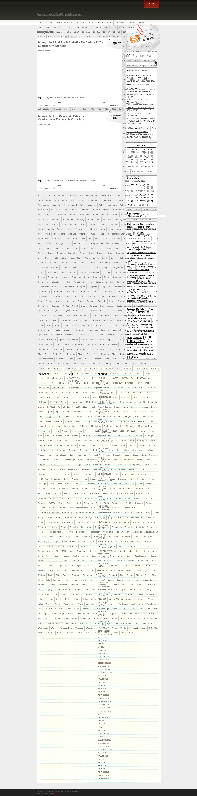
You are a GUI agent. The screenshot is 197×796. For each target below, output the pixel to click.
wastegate (43, 628)
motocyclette (128, 441)
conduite (71, 292)
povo (40, 493)
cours (112, 301)
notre (71, 455)
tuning (77, 590)
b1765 (106, 239)
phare (65, 479)
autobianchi (43, 239)
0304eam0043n (105, 22)
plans (59, 484)
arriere (69, 229)
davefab (42, 316)
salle (110, 542)
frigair (130, 359)
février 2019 (103, 656)
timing (139, 575)
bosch (51, 253)
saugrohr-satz (151, 542)
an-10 (55, 224)
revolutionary (151, 532)
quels (98, 503)
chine (62, 272)
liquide (116, 412)
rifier (108, 537)
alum (136, 215)
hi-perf (94, 378)
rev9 (128, 532)
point (139, 484)
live (136, 412)
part (106, 469)
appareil (125, 224)
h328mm (85, 373)
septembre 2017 (105, 711)
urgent (50, 599)
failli (111, 349)
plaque (68, 484)
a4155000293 (139, 195)
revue (52, 537)
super (98, 561)
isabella (55, 393)
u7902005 (65, 594)
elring (100, 335)
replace (42, 532)
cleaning (97, 277)
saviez (41, 546)
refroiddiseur (82, 522)
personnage (88, 474)
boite (101, 248)
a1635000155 (137, 176)
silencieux (81, 551)
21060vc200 (147, 70)
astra (119, 229)
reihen (54, 527)
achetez (92, 205)
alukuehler (126, 215)
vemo (99, 604)
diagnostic (43, 320)
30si (93, 109)
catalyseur (43, 268)
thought (113, 575)
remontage (86, 527)
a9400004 (106, 200)
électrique (70, 335)
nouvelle (117, 455)
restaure (109, 532)
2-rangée (129, 66)
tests (50, 575)
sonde (58, 556)
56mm (140, 123)
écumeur (105, 330)
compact (56, 287)
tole (48, 580)
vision (103, 614)
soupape (96, 556)
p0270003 (98, 465)
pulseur (127, 498)
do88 (40, 325)
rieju (68, 537)
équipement (72, 340)
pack (146, 465)
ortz (61, 465)
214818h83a (143, 85)
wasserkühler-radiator (77, 623)
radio (139, 513)
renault (128, 527)
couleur (71, 301)
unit (99, 594)
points (148, 484)
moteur (59, 441)
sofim (49, 556)
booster (41, 253)
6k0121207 (141, 138)
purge (145, 498)
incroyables (43, 388)
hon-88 (51, 383)
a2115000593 (92, 191)
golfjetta (127, 368)
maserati (121, 421)
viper (62, 614)
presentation (81, 493)
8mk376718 (130, 162)
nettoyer (73, 450)
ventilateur (110, 604)
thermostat (88, 575)
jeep (141, 393)
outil (68, 465)
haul (124, 373)
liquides (127, 412)
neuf (94, 450)
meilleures (96, 426)
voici (48, 618)
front (139, 359)
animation (73, 224)
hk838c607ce (143, 378)
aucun (94, 234)
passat (122, 469)
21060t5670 (133, 70)
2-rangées (143, 66)
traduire (74, 585)
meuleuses (77, 431)
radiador (63, 508)
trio (131, 585)
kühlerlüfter (91, 402)
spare (121, 556)
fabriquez (82, 349)
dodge (57, 325)
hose (69, 383)
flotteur (134, 354)
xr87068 (153, 628)
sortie (67, 556)
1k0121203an (151, 51)
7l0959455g (127, 147)
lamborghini (96, 407)
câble (87, 258)
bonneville (147, 248)
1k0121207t (145, 56)
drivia (126, 325)
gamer (84, 364)
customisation (107, 306)
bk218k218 (117, 244)
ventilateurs (152, 604)
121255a (86, 32)
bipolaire (105, 244)
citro (155, 272)
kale (66, 397)
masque (131, 421)
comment (145, 282)
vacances (130, 599)
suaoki (81, 561)
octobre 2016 (104, 746)
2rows (75, 109)
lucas (89, 417)
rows (72, 542)
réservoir (68, 532)
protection (108, 498)
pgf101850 (43, 479)
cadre (114, 258)
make (48, 421)
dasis (146, 311)
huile (86, 383)
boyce (82, 253)
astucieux (149, 229)
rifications (98, 537)
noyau (135, 455)
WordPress (79, 791)
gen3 (133, 364)
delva (94, 316)
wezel (114, 628)
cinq (115, 272)
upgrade (139, 594)
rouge (55, 542)
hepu (85, 378)
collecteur (88, 282)
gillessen (72, 368)
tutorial (102, 590)
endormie (124, 335)
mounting (71, 445)
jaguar (112, 393)
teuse (66, 575)
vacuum (141, 599)
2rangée (57, 109)
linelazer (77, 412)
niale (111, 450)
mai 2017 (101, 724)
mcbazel (42, 426)
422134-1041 (138, 114)
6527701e (141, 133)
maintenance (149, 417)
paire (154, 465)
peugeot (142, 474)
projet (97, 498)
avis (90, 239)
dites (155, 320)
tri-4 (124, 585)
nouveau (82, 455)
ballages (116, 239)
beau (155, 239)
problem (42, 498)
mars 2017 (102, 730)
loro (58, 417)
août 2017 (102, 714)
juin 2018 (101, 682)
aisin (153, 210)
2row (66, 109)
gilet (63, 368)
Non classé (60, 455)
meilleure (83, 426)
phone (84, 479)
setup (50, 551)
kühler (63, 402)
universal (116, 594)
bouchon (61, 253)
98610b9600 (138, 171)
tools (67, 580)
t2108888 (100, 566)
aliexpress (50, 215)
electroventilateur (86, 335)
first (62, 354)
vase (80, 604)
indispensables (75, 388)
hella (77, 378)
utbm (85, 599)
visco (70, 614)
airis (129, 210)
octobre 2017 (104, 708)
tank (58, 570)
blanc (136, 244)
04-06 (133, 22)
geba (125, 364)
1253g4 (106, 32)
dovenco (109, 325)
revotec (42, 537)
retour (119, 532)
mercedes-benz (145, 426)
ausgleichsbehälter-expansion (121, 234)
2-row (154, 66)
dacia (138, 311)
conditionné (58, 292)
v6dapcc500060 (98, 599)
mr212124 (94, 445)
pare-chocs (73, 469)
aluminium (43, 219)
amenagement (121, 219)
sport (153, 556)
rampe (41, 517)
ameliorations (93, 219)
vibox (76, 609)
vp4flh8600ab (134, 618)
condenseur (149, 287)
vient (135, 609)
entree (41, 340)
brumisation (141, 253)
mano (78, 421)
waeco (41, 623)
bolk (127, 248)
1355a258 (99, 37)
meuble (65, 431)
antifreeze (93, 224)
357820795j (124, 109)
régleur (151, 522)
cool (83, 296)
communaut (43, 287)
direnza (77, 320)
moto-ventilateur (91, 441)
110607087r (43, 32)
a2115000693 (108, 191)
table (147, 566)
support (107, 561)
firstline (71, 354)
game (75, 364)
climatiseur (43, 282)
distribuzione (144, 320)
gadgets (66, 364)
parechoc (86, 469)
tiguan (130, 575)
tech (66, 570)
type (54, 594)
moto (78, 441)
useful (59, 599)
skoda (114, 551)
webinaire (91, 628)
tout (137, 580)
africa (106, 210)
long (40, 417)
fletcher (124, 354)
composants (119, 287)
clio (68, 282)
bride (109, 253)
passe (131, 469)
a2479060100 (124, 195)
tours (128, 580)
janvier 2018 (103, 698)
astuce (128, 229)
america (134, 219)
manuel (87, 421)
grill (145, 368)
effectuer (138, 330)
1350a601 (62, 37)
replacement (55, 532)
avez (82, 239)
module (128, 436)
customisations (124, 306)
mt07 (104, 445)
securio (121, 546)
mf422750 (132, 431)
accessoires (146, 200)
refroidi (95, 522)
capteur (93, 263)
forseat (97, 359)
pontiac (84, 489)
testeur (41, 575)
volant (66, 618)
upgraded (151, 594)
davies (52, 316)
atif (54, 234)
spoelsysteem (141, 556)
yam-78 (60, 633)
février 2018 (103, 695)
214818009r (129, 85)
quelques (88, 503)
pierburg (122, 479)
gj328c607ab (95, 368)
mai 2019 (101, 647)
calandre (124, 258)
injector (98, 388)
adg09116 (143, 205)
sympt (59, 566)
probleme (53, 498)
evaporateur (78, 344)
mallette (58, 421)
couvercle (143, 301)
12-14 (76, 32)
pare (62, 469)
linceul (66, 412)
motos (153, 441)
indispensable (58, 388)
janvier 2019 (103, 660)
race (148, 503)
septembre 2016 (105, 749)
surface (131, 561)
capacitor (46, 181)
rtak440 (82, 542)
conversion (56, 296)
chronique (94, 272)
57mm (149, 123)
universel (128, 594)
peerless (55, 474)
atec (48, 234)
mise (47, 436)
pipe (131, 479)
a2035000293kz (143, 186)
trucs (40, 590)
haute (139, 373)
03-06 (83, 22)
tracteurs (62, 585)
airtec (137, 210)
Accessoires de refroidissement (60, 14)
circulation (145, 272)
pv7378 (52, 503)
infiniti (88, 388)
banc (125, 239)
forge (88, 359)
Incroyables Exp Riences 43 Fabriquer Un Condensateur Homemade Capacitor (64, 117)
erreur (84, 340)
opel (80, 460)
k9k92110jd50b (54, 397)
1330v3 (51, 37)
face (92, 349)
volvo (96, 618)
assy (103, 229)
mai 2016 (101, 762)
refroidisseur (138, 522)
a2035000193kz (125, 186)
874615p (124, 152)
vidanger (116, 609)
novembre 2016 (104, 743)
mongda (138, 436)
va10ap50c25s (116, 599)
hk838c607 (113, 378)
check (41, 272)
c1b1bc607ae (61, 258)
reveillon (138, 532)
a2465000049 (92, 195)
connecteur (84, 292)
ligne (57, 412)
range (59, 517)
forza (115, 359)
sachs (92, 542)
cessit (74, 268)
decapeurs (72, 316)
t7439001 (126, 566)
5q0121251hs (142, 128)
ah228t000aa (118, 210)
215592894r (128, 90)
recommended (138, 517)
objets (152, 455)
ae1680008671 (70, 210)
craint (75, 306)
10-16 (121, 27)
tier (122, 575)
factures (101, 349)
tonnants (57, 580)
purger (154, 498)
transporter (102, 585)
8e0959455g (147, 157)
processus (66, 498)
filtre (47, 354)
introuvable (43, 393)
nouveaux (105, 455)
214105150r (131, 75)
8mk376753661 (146, 162)
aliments (62, 215)
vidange (105, 609)
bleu (48, 248)
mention (119, 426)
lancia (117, 407)
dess (136, 316)
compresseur (134, 287)
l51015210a (81, 407)
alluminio (105, 215)
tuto (94, 590)
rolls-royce (44, 542)
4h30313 (141, 119)
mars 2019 (102, 653)
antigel (104, 224)
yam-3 (51, 633)
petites (115, 474)
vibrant (85, 609)
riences (92, 181)
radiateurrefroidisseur (48, 513)
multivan (113, 445)
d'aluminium (91, 311)
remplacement (102, 527)
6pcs (151, 138)
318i (100, 109)
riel (76, 537)
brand (91, 253)
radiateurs (67, 513)
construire (109, 292)
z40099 (97, 633)
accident (56, 205)
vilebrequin (43, 614)
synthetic (69, 566)
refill (40, 522)
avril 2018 (102, 689)
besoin (77, 244)
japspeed (131, 393)
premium (68, 493)
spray (41, 561)
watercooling (66, 628)
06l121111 (74, 27)
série (142, 546)
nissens (42, 455)
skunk (122, 551)
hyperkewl (117, 383)
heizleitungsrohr (55, 378)
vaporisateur (69, 604)
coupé (81, 301)
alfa (40, 215)
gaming (107, 364)
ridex (60, 537)
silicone (93, 551)
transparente (87, 585)
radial (94, 508)
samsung (129, 542)
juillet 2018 (103, 679)
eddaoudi (117, 330)
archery (41, 229)
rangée (68, 517)
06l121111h (87, 27)
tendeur (129, 570)
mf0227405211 (100, 431)
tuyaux (132, 590)
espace (110, 340)
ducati (135, 325)
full (154, 359)
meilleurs (108, 426)
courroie (102, 301)
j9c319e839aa (88, 393)
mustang (132, 445)
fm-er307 (146, 354)
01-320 (74, 22)
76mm (127, 143)
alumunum (68, 219)
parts (113, 469)
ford (71, 359)
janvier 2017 (103, 737)
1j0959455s (137, 51)
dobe (48, 325)
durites (41, 330)
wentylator (104, 628)
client (107, 277)
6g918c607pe (126, 138)
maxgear (142, 421)
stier (73, 561)
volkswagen (85, 618)
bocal (93, 248)
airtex (146, 210)
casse (136, 263)
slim (130, 551)
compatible (69, 287)
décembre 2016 (104, 740)
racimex (42, 508)
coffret (76, 282)
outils (87, 465)
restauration (96, 532)
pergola (66, 474)
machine (118, 417)
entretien (51, 340)
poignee (130, 484)
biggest (94, 244)
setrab (41, 551)
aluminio (146, 215)
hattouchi (114, 373)
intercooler (153, 388)
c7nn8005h (76, 258)
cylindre (58, 311)
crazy (83, 306)
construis (121, 292)
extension (137, 344)
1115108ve (57, 32)
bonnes (135, 248)
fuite (147, 359)
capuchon (105, 263)
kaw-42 (105, 397)
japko (121, 393)
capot (73, 263)
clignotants (130, 277)
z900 (131, 633)
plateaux (79, 484)
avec (75, 239)
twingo (149, 590)
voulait (114, 618)
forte (106, 359)
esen (101, 340)
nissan (151, 450)
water (54, 628)
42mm (150, 114)
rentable (140, 527)
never (102, 450)
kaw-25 (95, 397)
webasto (79, 628)
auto (149, 234)
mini (40, 436)
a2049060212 (76, 191)
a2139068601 (60, 195)
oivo (56, 460)
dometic (75, 325)
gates (116, 364)
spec (129, 556)
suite (90, 561)
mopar (50, 441)
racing (52, 508)
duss (50, 330)
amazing (80, 219)
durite (154, 325)
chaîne (83, 268)
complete (92, 287)
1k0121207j (131, 56)
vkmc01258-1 (150, 614)
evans (66, 344)
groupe (57, 373)
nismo (142, 450)
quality (70, 503)
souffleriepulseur (80, 556)
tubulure (67, 590)
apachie (114, 224)
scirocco (84, 546)
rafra (147, 513)
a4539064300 (44, 200)
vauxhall (90, 604)
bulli (40, 258)
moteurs (69, 441)
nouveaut (93, 455)
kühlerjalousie (76, 402)
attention (83, 234)
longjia (49, 417)
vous (122, 618)
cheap (153, 268)
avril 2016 (102, 765)
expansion (125, 344)
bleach (154, 244)
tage (51, 570)
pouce (112, 489)
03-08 (92, 22)
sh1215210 (61, 551)
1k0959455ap (149, 61)
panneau (42, 469)
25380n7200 (142, 99)
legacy (145, 407)
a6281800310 (76, 200)
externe (148, 344)
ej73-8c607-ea (45, 335)
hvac (107, 383)
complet (81, 287)
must (122, 445)
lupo (97, 417)
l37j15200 (68, 407)
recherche (123, 517)
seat (93, 546)
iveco (76, 393)
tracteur (51, 585)
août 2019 (102, 637)
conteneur (134, 292)
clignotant (117, 277)
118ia (68, 32)
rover (64, 542)
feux (152, 349)
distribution (108, 320)
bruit (130, 253)
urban (41, 599)
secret (102, 546)
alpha (115, 215)
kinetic (146, 397)
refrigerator (67, 522)
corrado (49, 301)
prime (119, 493)
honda (61, 383)
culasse (93, 306)
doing (65, 325)
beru (69, 244)
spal (105, 556)
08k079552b (110, 27)
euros (57, 344)
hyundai (129, 383)
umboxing (77, 594)
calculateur (136, 258)
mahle (137, 417)
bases (147, 239)
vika (155, 609)
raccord (139, 503)
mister (75, 436)
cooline (121, 296)
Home (151, 4)
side (72, 551)
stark (56, 561)
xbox (143, 628)
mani (69, 98)
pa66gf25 (110, 465)
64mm (131, 133)
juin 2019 (101, 644)
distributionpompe (125, 320)
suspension (143, 561)
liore (98, 412)
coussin (131, 301)
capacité (63, 263)
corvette (60, 301)
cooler (102, 296)
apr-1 (142, 224)
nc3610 (142, 445)
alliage (72, 215)
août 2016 (102, 753)
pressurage (108, 493)
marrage (110, 421)
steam (65, 561)
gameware (95, 364)
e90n (58, 330)
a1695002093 (122, 181)
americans (146, 219)
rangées (79, 517)
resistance (81, 532)
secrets (111, 546)
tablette (42, 570)
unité (106, 594)
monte (41, 441)
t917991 (137, 566)
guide (67, 373)
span (112, 556)
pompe (74, 489)
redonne (152, 517)
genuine (142, 364)
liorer (107, 412)
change (104, 268)
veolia (49, 609)
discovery (95, 320)
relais (64, 527)
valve (48, 604)
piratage (42, 484)
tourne (120, 580)
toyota (41, 585)
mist (67, 436)
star (49, 561)
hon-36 (41, 383)
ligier (49, 412)
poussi (149, 489)
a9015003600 (92, 200)
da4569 (128, 311)
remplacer (117, 527)
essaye (137, 340)
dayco (61, 316)
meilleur (73, 426)
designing (126, 316)
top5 (75, 580)
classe (65, 277)
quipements (117, 503)
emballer (52, 98)
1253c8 (96, 32)
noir (51, 455)
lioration (89, 412)
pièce (103, 479)
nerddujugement (46, 450)
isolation (66, 393)
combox (109, 282)
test (147, 570)
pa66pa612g (135, 465)
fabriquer (65, 181)
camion (148, 258)
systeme (88, 566)
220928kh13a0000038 (147, 90)
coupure (91, 301)
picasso (93, 479)
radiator (129, 513)
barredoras (136, 239)
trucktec (151, 585)
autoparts (56, 239)
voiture (56, 618)
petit (107, 474)
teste (154, 570)
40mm (126, 114)
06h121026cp (44, 27)
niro (134, 450)
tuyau (123, 590)
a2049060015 (60, 191)
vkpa (40, 618)
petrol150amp (128, 474)
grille (153, 368)
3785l (152, 109)
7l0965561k (141, 147)
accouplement (70, 205)
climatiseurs (58, 282)
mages (128, 417)
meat (51, 426)
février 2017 (103, 733)
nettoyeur (85, 450)
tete (58, 575)
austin (141, 234)
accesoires (119, 200)
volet (74, 618)
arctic (51, 229)
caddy (105, 258)
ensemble (146, 335)
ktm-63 (53, 402)
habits (95, 373)
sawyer (50, 546)
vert (69, 609)
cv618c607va (140, 306)
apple (134, 224)
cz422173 (78, 311)
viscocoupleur (83, 614)
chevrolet (51, 272)
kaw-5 (115, 397)
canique (42, 263)
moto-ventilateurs (110, 441)
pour (129, 489)
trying (49, 590)
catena (54, 268)
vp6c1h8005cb (150, 618)
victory (95, 609)
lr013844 (67, 417)
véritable (59, 609)
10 (152, 191)
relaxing (74, 527)
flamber (105, 354)
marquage (98, 421)
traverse (115, 585)
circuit (123, 272)
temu (120, 570)
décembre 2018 (104, 663)
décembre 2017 (104, 701)
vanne (57, 604)
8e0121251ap (132, 157)
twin (140, 590)
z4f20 (115, 633)
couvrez (55, 306)
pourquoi (139, 489)
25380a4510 (128, 99)
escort (93, 340)
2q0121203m (139, 104)
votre (104, 618)
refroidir (106, 522)
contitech (146, 292)
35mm (135, 109)
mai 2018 (101, 685)
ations (62, 234)
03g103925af (121, 22)
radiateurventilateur (85, 513)
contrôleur (43, 296)
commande (132, 282)
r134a (129, 503)
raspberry (100, 517)
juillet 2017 (103, 717)
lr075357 (79, 417)
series (151, 546)
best (86, 244)
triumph (140, 585)
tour (92, 580)
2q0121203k (124, 104)
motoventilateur (45, 445)
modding (118, 436)
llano (143, 412)
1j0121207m (123, 51)
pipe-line (141, 479)
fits (88, 354)
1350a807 (74, 37)
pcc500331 (43, 474)
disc (86, 320)
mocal (108, 436)
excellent (112, 344)
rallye (156, 513)
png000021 (118, 484)
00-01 (41, 22)
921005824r (133, 167)
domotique (87, 325)
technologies (77, 570)
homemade (74, 181)
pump (137, 498)
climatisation (145, 277)
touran (100, 580)
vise (95, 614)
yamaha (71, 633)
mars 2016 (102, 769)
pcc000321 (143, 469)
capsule (83, 263)
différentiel (65, 320)
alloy (95, 215)
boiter (109, 248)
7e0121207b (139, 143)
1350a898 (87, 37)
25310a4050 (148, 95)
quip (106, 503)
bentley (49, 244)
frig (122, 359)
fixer (96, 354)
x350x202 (133, 628)
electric (58, 335)
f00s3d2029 (44, 349)
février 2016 (103, 772)
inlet (107, 388)
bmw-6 (84, 248)
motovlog (60, 445)
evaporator (92, 344)
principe (129, 493)
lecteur (134, 407)
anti (83, 224)
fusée (41, 364)
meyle (88, 431)
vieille (126, 609)
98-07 (126, 171)
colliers (99, 282)
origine (51, 465)
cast (144, 263)
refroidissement (121, 522)
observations (44, 460)
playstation (91, 484)
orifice (148, 460)
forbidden (61, 359)
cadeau (45, 98)
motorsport (142, 441)
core (40, 301)
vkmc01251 (135, 614)
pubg (118, 498)
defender (84, 316)
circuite (133, 272)
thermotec (101, 575)
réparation (152, 527)
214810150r (143, 80)
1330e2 (41, 37)
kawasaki (125, 397)
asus (40, 234)
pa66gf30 (122, 465)
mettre (56, 431)
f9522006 (57, 349)
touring (110, 580)
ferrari (143, 349)
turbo (86, 590)
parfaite (97, 469)
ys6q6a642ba (84, 633)
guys (75, 373)
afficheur (95, 210)
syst (79, 566)
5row (154, 128)
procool (77, 498)
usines (77, 599)
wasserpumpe (97, 623)
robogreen (148, 537)
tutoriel (113, 590)
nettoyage (61, 450)
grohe (41, 373)
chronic (82, 272)
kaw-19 (85, 397)
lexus (41, 412)
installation (131, 388)
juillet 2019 (103, 640)
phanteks (55, 479)
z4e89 (107, 633)
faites (127, 349)
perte (99, 474)
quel (78, 503)
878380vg (146, 152)
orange (116, 460)
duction (144, 325)
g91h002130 (53, 364)
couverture (43, 306)
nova (127, 455)
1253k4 (116, 32)
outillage (77, 465)
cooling (132, 296)
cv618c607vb (44, 311)
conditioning (44, 292)
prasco (49, 493)
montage (149, 436)
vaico (150, 599)
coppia (142, 296)
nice (119, 450)
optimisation (92, 460)
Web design (41, 793)
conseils (97, 292)
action (123, 205)
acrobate (112, 205)
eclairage (94, 330)
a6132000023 (60, 200)
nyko (144, 455)
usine (68, 599)
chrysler (106, 272)
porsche (95, 489)
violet (54, 614)
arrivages (80, 229)
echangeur (81, 330)
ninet (126, 450)
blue (76, 248)
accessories (44, 205)
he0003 (148, 373)
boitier (118, 248)
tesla (139, 570)
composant (105, 287)
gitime (83, 368)
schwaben (72, 546)
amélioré (107, 219)
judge (41, 397)
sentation (132, 546)
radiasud (104, 508)
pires (51, 484)
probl (148, 493)
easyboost (68, 330)
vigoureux (145, 609)
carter (127, 263)
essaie (128, 340)
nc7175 (152, 445)
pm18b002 (105, 484)
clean (87, 277)
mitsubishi (86, 436)
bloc (69, 248)
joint (148, 393)
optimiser (105, 460)
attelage (72, 234)
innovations (117, 388)
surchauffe (120, 561)
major (40, 421)
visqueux (113, 614)
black (128, 244)
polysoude (63, 489)
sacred (101, 542)
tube (57, 590)
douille (99, 325)
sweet (50, 566)
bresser (101, 253)
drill (118, 325)
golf (118, 368)
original (42, 465)
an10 (63, 224)
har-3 (103, 373)
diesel (54, 320)
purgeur (42, 503)
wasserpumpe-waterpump (119, 623)
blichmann (59, 248)
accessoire (132, 200)
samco (119, 542)
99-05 (149, 171)
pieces (112, 479)
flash (114, 354)
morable (75, 98)
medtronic (61, 426)
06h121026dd (60, 27)
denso (116, 316)
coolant (92, 296)
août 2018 (102, 676)
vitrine (123, 614)
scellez (60, 546)
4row (150, 119)
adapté (132, 205)
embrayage (111, 335)
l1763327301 (53, 407)
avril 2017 (102, 727)
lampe (108, 407)
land (126, 407)
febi (135, 349)
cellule (64, 268)
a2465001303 (108, 195)
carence (117, 263)
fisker (81, 354)
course (121, 301)
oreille (139, 460)
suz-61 (155, 561)
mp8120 (82, 445)
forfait (79, 359)
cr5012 (65, 306)
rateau (111, 517)
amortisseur (43, 224)
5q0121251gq (127, 128)
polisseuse (43, 489)
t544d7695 (113, 566)
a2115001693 (124, 191)
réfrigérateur (52, 522)
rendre (81, 98)
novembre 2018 (104, 666)
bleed (41, 248)
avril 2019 (102, 650)
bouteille (72, 253)
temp (112, 570)
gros (49, 373)
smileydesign (150, 551)
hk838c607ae (128, 378)
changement (117, 268)
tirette (155, 575)
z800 (123, 633)
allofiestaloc (84, 215)
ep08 (61, 340)
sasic (139, 542)
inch (147, 383)
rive (116, 537)
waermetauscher (55, 623)
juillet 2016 (103, 756)
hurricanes (96, 383)
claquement (53, 277)
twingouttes (43, 594)
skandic (104, 551)
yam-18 (41, 633)
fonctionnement (45, 359)
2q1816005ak (44, 109)
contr (156, 292)
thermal (75, 575)
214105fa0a (145, 75)
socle (40, 556)
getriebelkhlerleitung (48, 368)
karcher (75, 397)
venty (40, 609)
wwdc (123, 628)
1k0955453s (133, 61)
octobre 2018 (104, 669)
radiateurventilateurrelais (110, 513)
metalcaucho (44, 431)
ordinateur (128, 460)
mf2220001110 (117, 431)
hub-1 (77, 383)
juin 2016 (101, 759)
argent (60, 229)
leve (153, 407)
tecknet (90, 570)
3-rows (84, 109)
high (103, 378)
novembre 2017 (104, 705)
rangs (89, 517)
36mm (144, 109)
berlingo (60, 244)
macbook (107, 417)
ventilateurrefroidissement (131, 604)
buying (48, 258)
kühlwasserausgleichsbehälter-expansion (138, 402)
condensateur (56, 181)
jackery (101, 393)
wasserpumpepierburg (145, 623)
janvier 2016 (103, 775)
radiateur (116, 508)
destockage (147, 316)
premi (58, 493)
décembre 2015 (104, 778)
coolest (111, 296)
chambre (93, 268)
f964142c (69, 349)
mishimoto (57, 436)
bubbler (153, 253)
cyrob (67, 311)
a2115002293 (139, 191)
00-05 (49, 22)
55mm (131, 123)
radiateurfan (130, 508)
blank (145, 244)
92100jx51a (147, 167)
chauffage (142, 268)
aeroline (84, 210)
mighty (143, 431)
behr (40, 244)
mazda (152, 421)
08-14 (99, 27)
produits (88, 498)
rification (85, 537)
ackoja (102, 205)
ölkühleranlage (68, 460)
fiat (40, 354)
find (55, 354)
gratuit (137, 368)
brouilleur (120, 253)
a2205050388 (76, 195)
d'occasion (105, 311)
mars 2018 (102, 692)
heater (41, 378)
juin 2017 (101, 721)
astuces (138, 229)
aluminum (55, 219)
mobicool (98, 436)
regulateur (43, 527)
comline (120, 282)
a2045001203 (44, 191)
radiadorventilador (79, 508)
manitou (68, 421)
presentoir (95, 493)
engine (135, 335)
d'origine (118, 311)
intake (142, 388)
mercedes (130, 426)
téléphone (102, 570)
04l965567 (144, 22)
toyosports (147, 580)
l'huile (41, 407)
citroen (41, 277)
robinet (136, 537)
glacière (109, 368)
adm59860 (43, 210)
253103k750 (133, 95)
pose (104, 489)
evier (102, 344)
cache (96, 258)
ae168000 (55, 210)
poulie (121, 489)
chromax (72, 272)
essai (119, 340)
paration (53, 469)
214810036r (129, 80)
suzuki (41, 566)
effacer (128, 330)
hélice (69, 378)
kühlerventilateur (108, 402)
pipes (151, 479)
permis (76, 474)
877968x (135, 152)
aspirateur (93, 229)
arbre (151, 224)
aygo (97, 239)
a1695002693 (138, 181)
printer (139, 493)
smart (138, 551)
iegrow (139, 383)
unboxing (89, 594)
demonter (105, 316)
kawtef (136, 397)
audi (102, 234)
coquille (152, 296)
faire (118, 349)
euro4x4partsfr (45, 344)
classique (76, 277)
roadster (126, 537)
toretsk (83, 580)
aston (110, 229)
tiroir (40, 580)
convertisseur (71, 296)
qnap (61, 503)
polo (53, 489)
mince (152, 431)
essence (148, 340)
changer (130, 268)
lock (151, 412)
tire (147, 575)
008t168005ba (61, 22)
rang (50, 517)
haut (131, 373)
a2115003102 (44, 195)
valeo (40, 604)
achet (82, 205)
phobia (75, 479)
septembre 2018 (105, 673)
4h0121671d (128, 119)
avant (67, 239)
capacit (52, 263)
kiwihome (42, 402)
